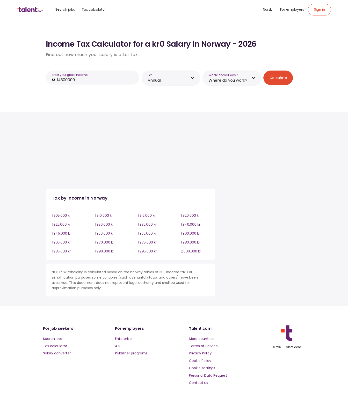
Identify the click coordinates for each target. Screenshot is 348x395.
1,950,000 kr (104, 233)
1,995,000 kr (147, 251)
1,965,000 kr (61, 242)
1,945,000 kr (61, 233)
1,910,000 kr (104, 215)
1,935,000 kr (147, 224)
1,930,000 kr (104, 224)
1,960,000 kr (190, 233)
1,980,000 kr (190, 242)
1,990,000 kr (104, 251)
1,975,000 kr (147, 242)
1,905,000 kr (61, 215)
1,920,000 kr (190, 215)
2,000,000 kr (191, 251)
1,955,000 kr (147, 233)
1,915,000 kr (147, 215)
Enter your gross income (69, 75)
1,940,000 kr (190, 224)
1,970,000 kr (104, 242)
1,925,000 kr (61, 224)
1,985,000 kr (61, 251)
